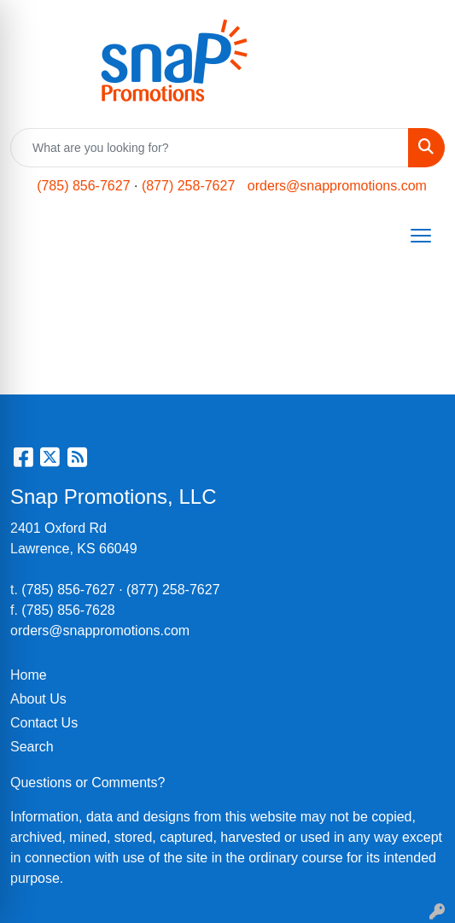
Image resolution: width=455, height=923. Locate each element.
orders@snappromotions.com (337, 185)
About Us (38, 699)
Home (28, 675)
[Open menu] (421, 236)
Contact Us (44, 723)
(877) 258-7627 (188, 185)
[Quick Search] (209, 147)
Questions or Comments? (87, 782)
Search (32, 746)
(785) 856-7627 (83, 185)
